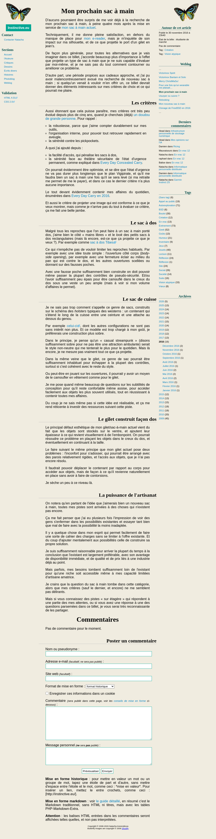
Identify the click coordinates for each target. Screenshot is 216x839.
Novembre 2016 (171, 350)
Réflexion (164, 258)
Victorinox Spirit (167, 73)
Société (163, 274)
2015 (161, 394)
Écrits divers (10, 70)
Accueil (8, 54)
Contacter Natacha (14, 39)
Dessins (8, 66)
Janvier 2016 (169, 390)
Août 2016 (168, 362)
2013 (161, 402)
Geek (161, 229)
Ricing (176, 146)
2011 (161, 410)
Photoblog (9, 79)
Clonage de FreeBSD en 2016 (174, 108)
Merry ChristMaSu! (168, 81)
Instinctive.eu (18, 28)
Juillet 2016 (169, 366)
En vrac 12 (184, 150)
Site (161, 266)
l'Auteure (8, 58)
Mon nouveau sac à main (172, 104)
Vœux (162, 286)
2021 (161, 321)
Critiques (8, 62)
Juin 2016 (168, 370)
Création (169, 50)
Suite (161, 278)
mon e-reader (94, 38)
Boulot (162, 213)
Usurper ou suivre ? (169, 96)
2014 (161, 398)
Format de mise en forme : (79, 686)
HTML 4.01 (10, 97)
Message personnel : (97, 762)
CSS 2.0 (8, 101)
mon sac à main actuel (78, 27)
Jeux (161, 246)
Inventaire (164, 242)
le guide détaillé (108, 810)
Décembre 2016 (171, 346)
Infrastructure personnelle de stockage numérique (172, 133)
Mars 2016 (168, 382)
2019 (161, 329)
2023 (161, 313)
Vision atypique (173, 54)
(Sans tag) (164, 197)
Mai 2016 (167, 374)
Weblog (8, 83)
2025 (161, 305)
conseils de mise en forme (130, 701)
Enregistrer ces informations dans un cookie (80, 693)
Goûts (162, 233)
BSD (161, 209)
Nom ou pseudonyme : (97, 651)
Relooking (164, 100)
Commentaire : (97, 722)
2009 (161, 418)
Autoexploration (167, 205)
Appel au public (167, 201)
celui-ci (72, 326)
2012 (161, 406)
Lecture (163, 254)
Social (162, 270)
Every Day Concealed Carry (121, 162)
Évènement (165, 225)
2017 (161, 337)
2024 (161, 309)
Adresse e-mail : (97, 664)
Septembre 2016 (171, 358)
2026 (161, 301)
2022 (161, 317)
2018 (161, 333)
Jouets (162, 250)
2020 (161, 325)
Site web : (97, 676)
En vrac (163, 221)
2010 (161, 414)
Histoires (8, 74)
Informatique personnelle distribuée (173, 168)
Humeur (163, 238)
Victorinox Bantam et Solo (172, 77)
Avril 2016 (168, 378)
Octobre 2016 (170, 354)
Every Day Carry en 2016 (90, 196)
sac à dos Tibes (102, 242)
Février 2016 (169, 386)
